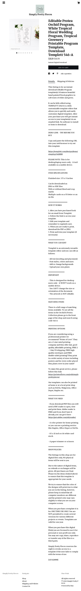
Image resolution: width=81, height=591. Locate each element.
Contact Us (26, 586)
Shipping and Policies (30, 584)
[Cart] (78, 3)
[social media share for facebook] (49, 74)
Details (51, 81)
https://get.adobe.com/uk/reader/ (62, 417)
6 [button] (27, 52)
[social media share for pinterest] (58, 74)
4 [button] (23, 52)
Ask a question (66, 74)
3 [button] (21, 52)
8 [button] (31, 52)
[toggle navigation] (4, 3)
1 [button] (16, 52)
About (24, 581)
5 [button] (25, 52)
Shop (24, 578)
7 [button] (29, 52)
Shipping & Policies (65, 81)
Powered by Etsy (67, 586)
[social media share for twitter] (53, 74)
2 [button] (18, 52)
